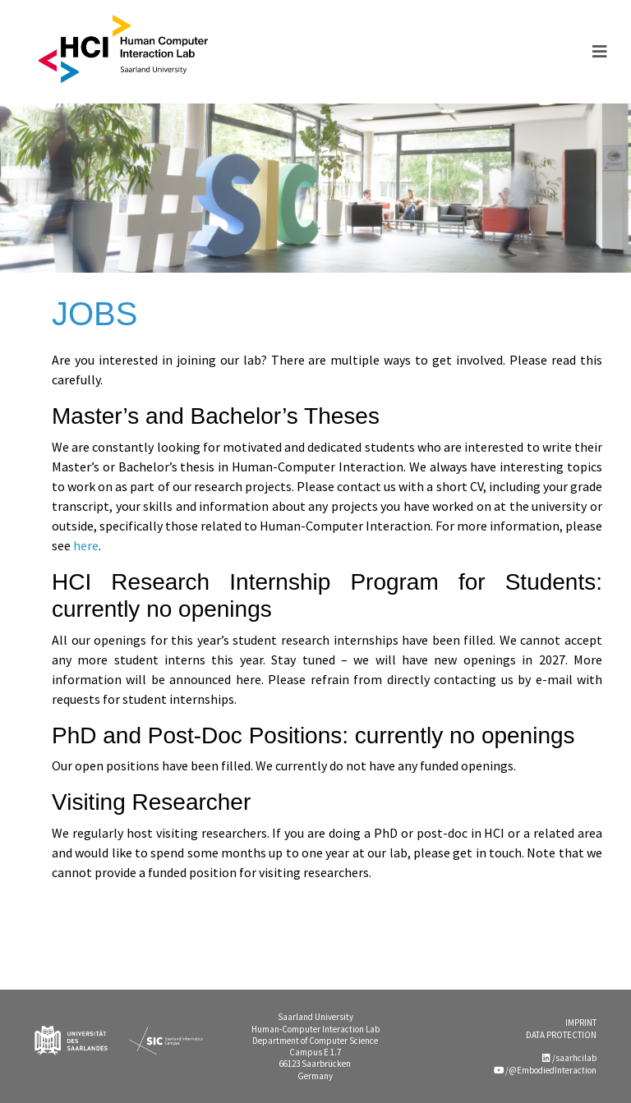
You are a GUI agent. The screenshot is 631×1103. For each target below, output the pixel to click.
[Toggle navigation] (600, 52)
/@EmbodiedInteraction (545, 1070)
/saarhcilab (569, 1058)
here (86, 545)
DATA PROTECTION (561, 1035)
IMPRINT (580, 1022)
